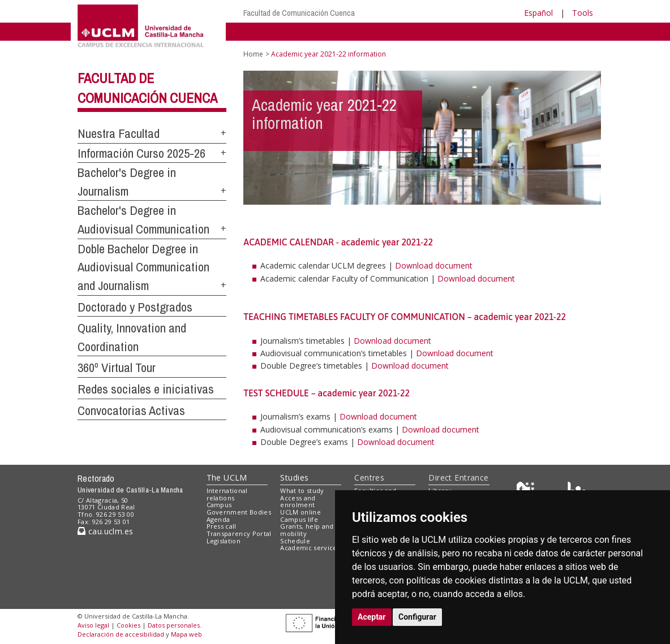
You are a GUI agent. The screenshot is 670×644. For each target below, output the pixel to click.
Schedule (295, 541)
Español (538, 12)
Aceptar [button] (372, 616)
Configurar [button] (417, 616)
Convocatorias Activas (131, 410)
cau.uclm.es (105, 531)
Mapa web (186, 634)
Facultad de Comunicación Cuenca (299, 13)
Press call (222, 526)
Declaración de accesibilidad (121, 634)
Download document (434, 265)
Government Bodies (239, 512)
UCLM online (300, 512)
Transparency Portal (239, 533)
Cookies (128, 625)
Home (253, 54)
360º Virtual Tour (117, 367)
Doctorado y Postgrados (135, 307)
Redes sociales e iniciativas (146, 389)
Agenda (218, 519)
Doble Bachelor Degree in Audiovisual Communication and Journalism (143, 267)
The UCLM (227, 477)
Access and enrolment (297, 501)
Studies (294, 477)
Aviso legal (93, 625)
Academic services (310, 547)
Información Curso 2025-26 (141, 153)
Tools (582, 12)
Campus (219, 504)
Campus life (299, 519)
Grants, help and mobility (306, 530)
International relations (227, 494)
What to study (302, 490)
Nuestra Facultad (119, 133)
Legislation (224, 541)
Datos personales (174, 625)
